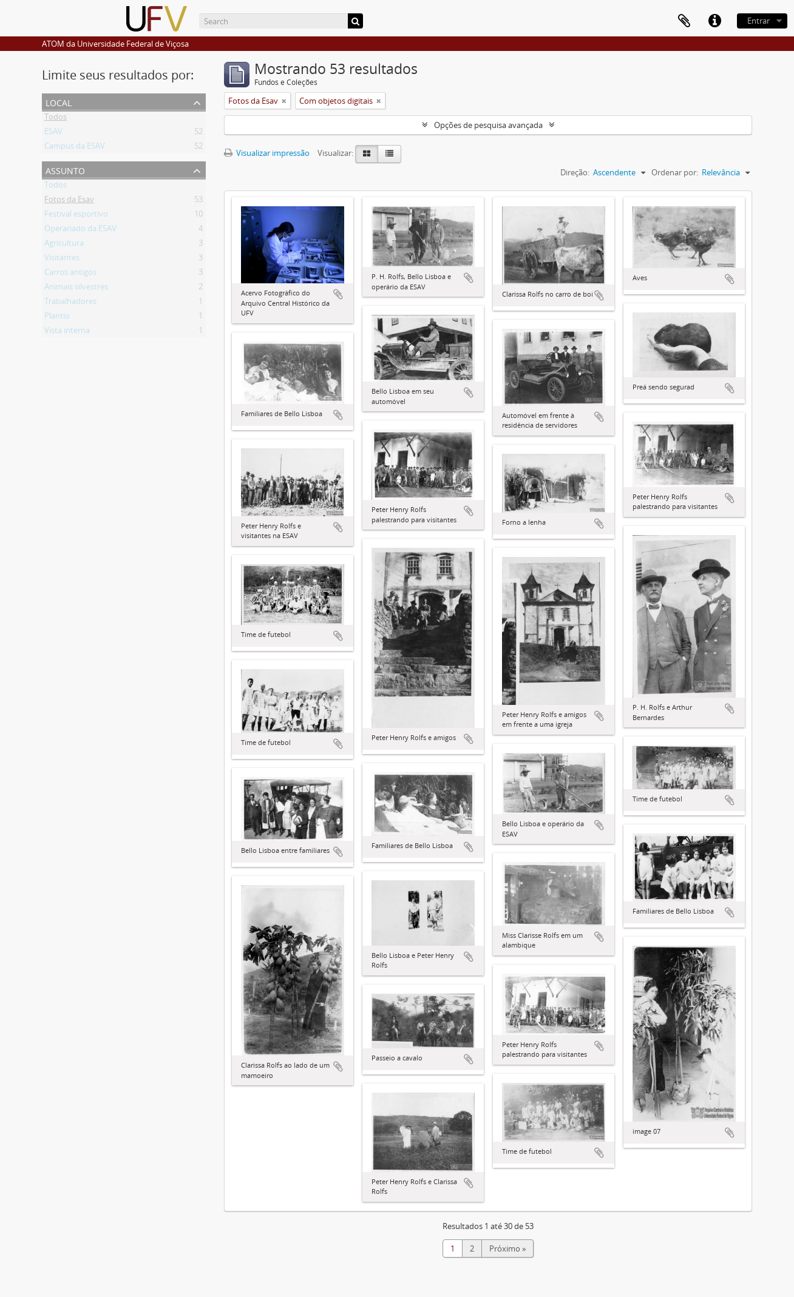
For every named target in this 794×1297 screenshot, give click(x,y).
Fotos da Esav (69, 201)
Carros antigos (70, 274)
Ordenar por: (674, 172)
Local (59, 101)
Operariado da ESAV (80, 230)
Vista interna (67, 332)
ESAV (53, 133)
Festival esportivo (76, 216)
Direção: (574, 172)
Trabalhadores (70, 303)
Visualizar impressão (267, 152)
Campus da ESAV (74, 148)
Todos (55, 118)
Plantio (57, 317)
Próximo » (507, 1248)
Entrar (758, 20)
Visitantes (62, 259)
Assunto (65, 169)
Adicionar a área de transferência (338, 294)
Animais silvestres (76, 288)
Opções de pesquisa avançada (488, 125)
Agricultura (64, 245)
